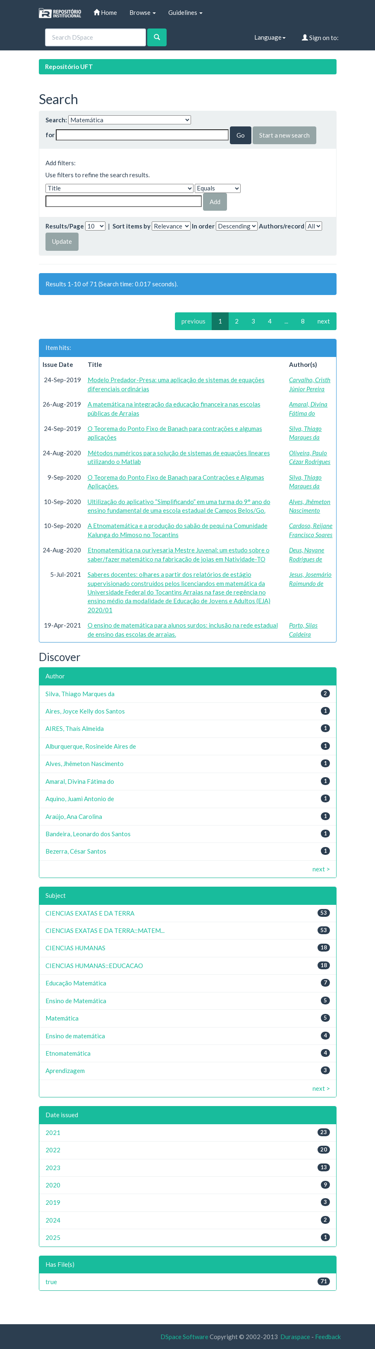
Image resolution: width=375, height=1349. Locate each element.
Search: (56, 120)
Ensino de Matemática (75, 1000)
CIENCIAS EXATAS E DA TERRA (89, 913)
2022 (52, 1150)
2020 (52, 1185)
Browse (142, 12)
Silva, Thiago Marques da (80, 693)
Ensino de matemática (75, 1036)
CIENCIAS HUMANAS (75, 948)
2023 (52, 1167)
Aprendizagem (65, 1070)
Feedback (328, 1336)
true (51, 1281)
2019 (52, 1202)
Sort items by (131, 226)
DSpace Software (184, 1336)
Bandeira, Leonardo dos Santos (88, 833)
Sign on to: (320, 37)
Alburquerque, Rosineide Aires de (90, 746)
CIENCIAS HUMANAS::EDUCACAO (94, 965)
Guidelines (185, 12)
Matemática (62, 1018)
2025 (52, 1237)
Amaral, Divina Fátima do (79, 781)
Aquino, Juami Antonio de (79, 798)
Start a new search (284, 135)
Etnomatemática (68, 1053)
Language (270, 37)
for (50, 134)
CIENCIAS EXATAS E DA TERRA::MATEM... (105, 930)
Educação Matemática (75, 983)
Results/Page (64, 226)
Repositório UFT (69, 66)
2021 (52, 1132)
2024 (52, 1220)
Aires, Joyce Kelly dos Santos (85, 711)
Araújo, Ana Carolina (73, 816)
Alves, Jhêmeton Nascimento (84, 763)
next (324, 321)
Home (105, 12)
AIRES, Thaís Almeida (74, 728)
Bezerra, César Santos (75, 851)
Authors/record (281, 226)
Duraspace (295, 1336)
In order (203, 226)
